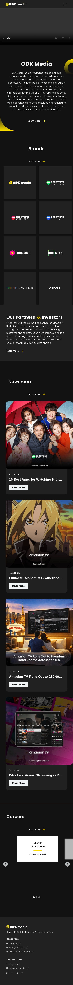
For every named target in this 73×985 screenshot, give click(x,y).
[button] (65, 4)
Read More (18, 487)
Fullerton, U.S (13, 943)
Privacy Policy (13, 964)
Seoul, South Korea (16, 947)
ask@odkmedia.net (17, 968)
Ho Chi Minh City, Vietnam (20, 951)
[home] (16, 4)
